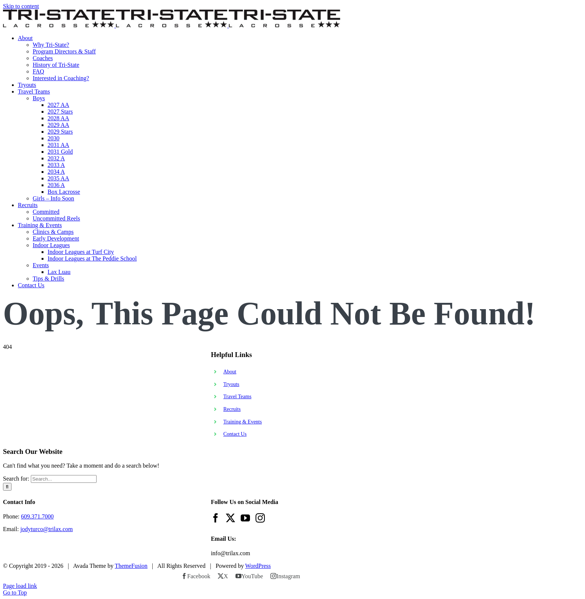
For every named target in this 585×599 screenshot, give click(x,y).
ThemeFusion (131, 566)
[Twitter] (230, 518)
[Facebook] (215, 518)
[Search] (7, 487)
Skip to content (21, 6)
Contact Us (235, 434)
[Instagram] (260, 518)
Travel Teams (237, 396)
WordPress (258, 566)
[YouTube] (245, 518)
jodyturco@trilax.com (46, 529)
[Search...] (64, 479)
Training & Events (242, 422)
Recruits (232, 409)
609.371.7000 (37, 516)
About (229, 371)
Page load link (20, 586)
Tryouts (231, 384)
